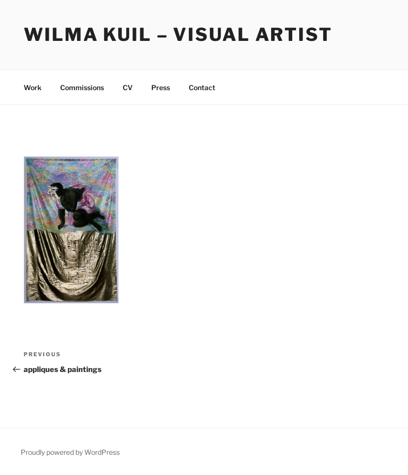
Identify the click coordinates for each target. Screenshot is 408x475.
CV (128, 87)
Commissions (82, 87)
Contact (202, 87)
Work (32, 87)
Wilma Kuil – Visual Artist (178, 34)
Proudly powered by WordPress (70, 452)
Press (160, 87)
